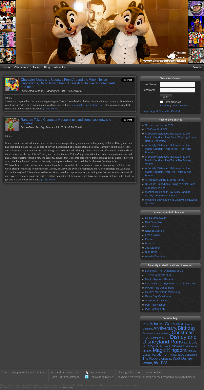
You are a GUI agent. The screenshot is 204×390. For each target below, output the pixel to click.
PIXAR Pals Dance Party (159, 287)
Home (6, 67)
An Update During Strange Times (164, 179)
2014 (145, 324)
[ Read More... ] (51, 108)
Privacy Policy (67, 387)
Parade (156, 354)
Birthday (187, 328)
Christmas (182, 332)
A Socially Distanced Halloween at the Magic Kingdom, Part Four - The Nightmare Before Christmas (170, 137)
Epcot (154, 346)
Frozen (163, 346)
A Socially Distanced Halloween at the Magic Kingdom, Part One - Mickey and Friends (168, 172)
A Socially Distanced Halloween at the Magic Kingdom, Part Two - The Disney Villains (168, 160)
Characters (21, 67)
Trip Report (151, 358)
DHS (165, 337)
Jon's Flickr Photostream (64, 372)
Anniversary (165, 328)
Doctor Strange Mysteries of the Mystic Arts (170, 283)
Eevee (148, 239)
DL (185, 342)
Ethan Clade (152, 234)
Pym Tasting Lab (155, 309)
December (155, 338)
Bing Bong (151, 251)
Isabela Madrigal (155, 230)
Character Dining (162, 333)
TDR (165, 354)
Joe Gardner (152, 247)
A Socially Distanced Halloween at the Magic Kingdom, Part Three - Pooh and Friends (168, 149)
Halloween (176, 346)
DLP (192, 342)
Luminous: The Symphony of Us (164, 270)
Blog (47, 67)
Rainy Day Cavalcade (158, 296)
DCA (145, 337)
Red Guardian (153, 222)
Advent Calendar (166, 323)
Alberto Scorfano (155, 256)
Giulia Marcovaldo (155, 217)
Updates (166, 358)
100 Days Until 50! (156, 129)
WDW (160, 362)
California (147, 333)
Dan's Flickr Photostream (65, 377)
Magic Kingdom (169, 350)
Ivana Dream (152, 226)
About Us (60, 67)
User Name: (149, 84)
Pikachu (150, 243)
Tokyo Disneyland (187, 354)
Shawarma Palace (156, 300)
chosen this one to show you (87, 104)
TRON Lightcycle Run (158, 275)
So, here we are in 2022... (160, 125)
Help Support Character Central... (162, 111)
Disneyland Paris (162, 342)
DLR (145, 346)
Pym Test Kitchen (155, 304)
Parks (36, 67)
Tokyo (173, 354)
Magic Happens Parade (159, 279)
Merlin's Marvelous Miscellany (162, 292)
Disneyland (183, 337)
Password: (148, 89)
